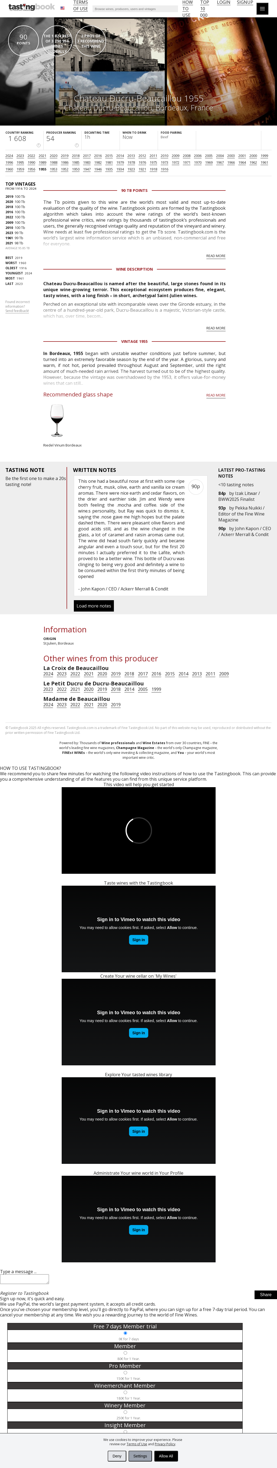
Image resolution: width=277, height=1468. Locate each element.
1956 (31, 169)
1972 (175, 162)
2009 (175, 155)
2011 (153, 155)
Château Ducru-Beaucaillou (108, 108)
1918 (153, 169)
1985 (76, 162)
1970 (198, 162)
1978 (131, 162)
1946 (98, 169)
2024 (9, 155)
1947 (87, 169)
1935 (109, 169)
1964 (242, 162)
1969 (209, 162)
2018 (76, 155)
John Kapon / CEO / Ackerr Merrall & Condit (244, 531)
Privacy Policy (165, 1444)
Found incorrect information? (17, 307)
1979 (120, 162)
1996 (9, 162)
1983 (87, 162)
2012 (142, 155)
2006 (198, 155)
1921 (142, 169)
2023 (20, 155)
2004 (220, 155)
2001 (242, 155)
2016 (98, 155)
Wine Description (134, 269)
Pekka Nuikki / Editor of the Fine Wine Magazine (241, 514)
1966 (231, 162)
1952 (64, 169)
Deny (117, 1456)
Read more (216, 255)
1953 (53, 169)
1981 (109, 162)
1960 (9, 169)
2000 (253, 155)
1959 (20, 169)
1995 (20, 162)
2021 (42, 155)
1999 (264, 155)
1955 (42, 169)
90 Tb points (134, 190)
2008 (186, 155)
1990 (31, 162)
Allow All (166, 1456)
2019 (64, 155)
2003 (231, 155)
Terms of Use (137, 1444)
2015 (109, 155)
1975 (153, 162)
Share (266, 1296)
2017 (87, 155)
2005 (209, 155)
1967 (220, 162)
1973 (164, 162)
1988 (53, 162)
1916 (164, 169)
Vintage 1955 (134, 341)
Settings (140, 1456)
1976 (142, 162)
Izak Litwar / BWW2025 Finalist (239, 496)
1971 (186, 162)
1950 (76, 169)
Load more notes (94, 606)
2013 (131, 155)
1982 (98, 162)
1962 (253, 162)
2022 (31, 155)
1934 (120, 169)
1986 (64, 162)
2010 (164, 155)
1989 (42, 162)
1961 (264, 162)
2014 (120, 155)
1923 (131, 169)
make (48, 478)
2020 (53, 155)
